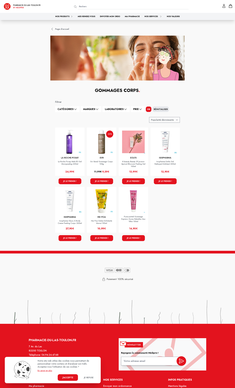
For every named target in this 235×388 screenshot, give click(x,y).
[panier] (230, 6)
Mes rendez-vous (86, 16)
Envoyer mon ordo (110, 16)
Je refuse (89, 377)
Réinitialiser (161, 109)
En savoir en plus (45, 370)
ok (148, 109)
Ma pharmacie (132, 16)
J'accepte (67, 377)
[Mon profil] (224, 6)
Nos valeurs (173, 16)
